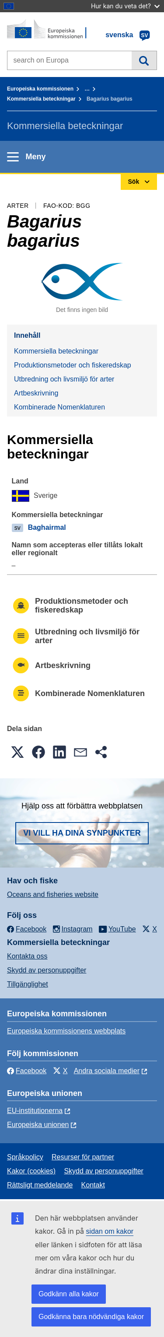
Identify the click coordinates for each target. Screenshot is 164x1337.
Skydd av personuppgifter (46, 970)
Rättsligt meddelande (40, 1185)
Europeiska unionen (38, 1124)
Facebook (26, 1070)
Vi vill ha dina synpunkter (81, 833)
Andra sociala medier (107, 1070)
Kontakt (93, 1185)
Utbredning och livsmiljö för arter (64, 379)
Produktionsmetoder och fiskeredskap (72, 365)
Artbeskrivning (36, 393)
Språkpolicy (25, 1157)
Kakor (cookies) (31, 1171)
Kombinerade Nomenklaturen (59, 407)
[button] (17, 752)
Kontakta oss (27, 956)
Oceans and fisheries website (52, 894)
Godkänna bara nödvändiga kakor (91, 1316)
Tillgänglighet (27, 984)
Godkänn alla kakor (68, 1294)
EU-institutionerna (35, 1110)
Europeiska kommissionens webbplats (66, 1031)
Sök (144, 60)
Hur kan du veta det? (125, 6)
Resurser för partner (83, 1157)
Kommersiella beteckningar (41, 99)
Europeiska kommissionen (40, 89)
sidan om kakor (110, 1231)
